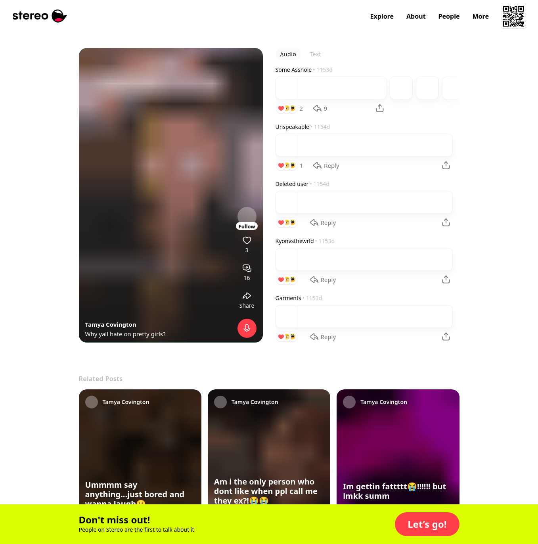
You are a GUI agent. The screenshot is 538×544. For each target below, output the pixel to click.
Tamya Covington (110, 324)
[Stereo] (40, 16)
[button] (427, 524)
